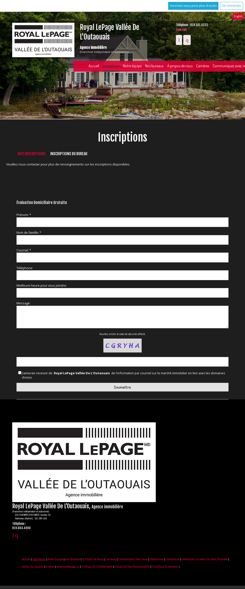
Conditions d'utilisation (165, 567)
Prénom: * (24, 215)
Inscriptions (111, 65)
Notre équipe (132, 65)
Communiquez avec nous (132, 559)
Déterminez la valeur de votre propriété (204, 559)
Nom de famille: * (29, 232)
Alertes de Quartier (32, 567)
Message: (23, 303)
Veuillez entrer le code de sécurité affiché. (122, 334)
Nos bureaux (154, 65)
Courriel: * (24, 250)
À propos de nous (180, 65)
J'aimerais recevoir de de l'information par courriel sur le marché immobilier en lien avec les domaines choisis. (123, 375)
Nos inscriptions (31, 153)
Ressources (156, 559)
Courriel (181, 30)
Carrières (202, 65)
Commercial (172, 559)
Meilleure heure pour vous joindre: (42, 285)
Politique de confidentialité (97, 567)
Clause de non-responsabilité (132, 567)
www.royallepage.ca (68, 567)
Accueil (94, 65)
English (238, 16)
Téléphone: (25, 268)
